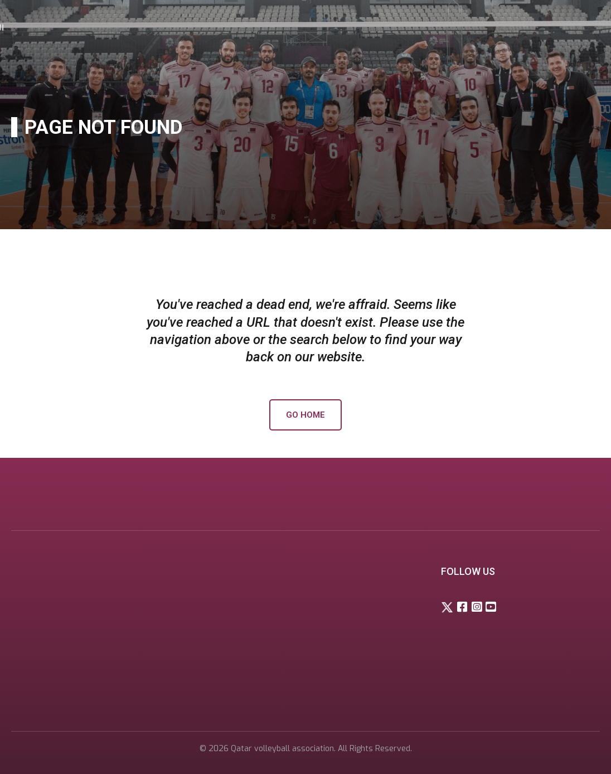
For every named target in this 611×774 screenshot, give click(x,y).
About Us (333, 28)
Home (290, 28)
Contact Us (531, 28)
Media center (466, 28)
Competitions (395, 28)
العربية (580, 28)
